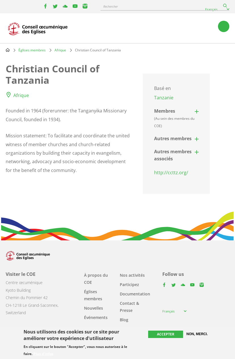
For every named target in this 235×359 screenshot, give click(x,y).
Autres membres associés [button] (173, 155)
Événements (96, 317)
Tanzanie (163, 98)
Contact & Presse (129, 307)
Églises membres (32, 50)
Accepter (165, 334)
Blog (124, 319)
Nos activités (132, 275)
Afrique (60, 50)
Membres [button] (174, 118)
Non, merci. (197, 334)
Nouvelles (93, 308)
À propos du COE (96, 278)
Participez (129, 284)
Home (8, 50)
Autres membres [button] (173, 138)
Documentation (135, 294)
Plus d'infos (43, 354)
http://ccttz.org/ (171, 172)
